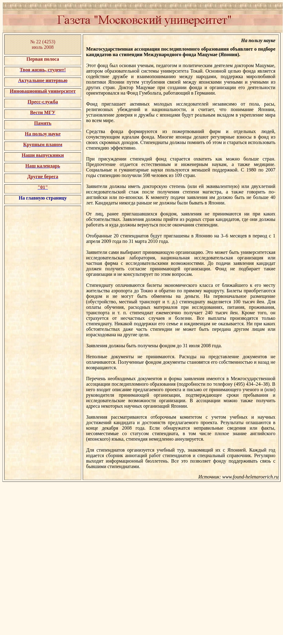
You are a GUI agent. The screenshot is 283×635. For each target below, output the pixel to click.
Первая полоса (42, 59)
